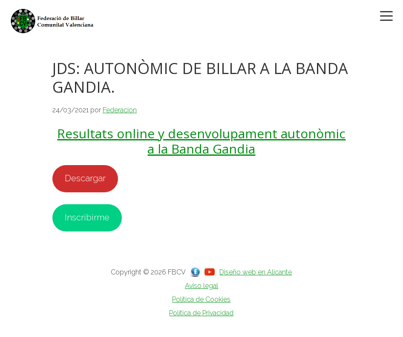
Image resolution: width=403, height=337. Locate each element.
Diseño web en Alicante (255, 272)
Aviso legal (201, 286)
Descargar (85, 178)
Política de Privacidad (201, 313)
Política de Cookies (201, 299)
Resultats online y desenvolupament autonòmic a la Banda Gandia (201, 141)
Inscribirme (87, 217)
